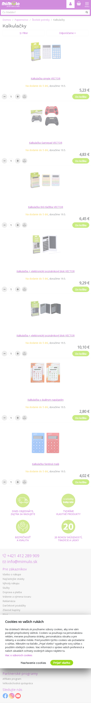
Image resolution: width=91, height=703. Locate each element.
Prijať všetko (61, 663)
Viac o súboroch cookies (18, 655)
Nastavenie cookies (33, 663)
